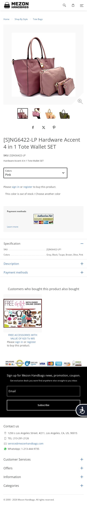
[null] (33, 127)
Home (6, 19)
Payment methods (16, 272)
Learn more (12, 226)
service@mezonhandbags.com (25, 443)
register (27, 187)
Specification (12, 244)
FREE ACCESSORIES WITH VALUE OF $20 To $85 (22, 336)
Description (11, 264)
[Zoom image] (81, 102)
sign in (16, 187)
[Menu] (81, 5)
